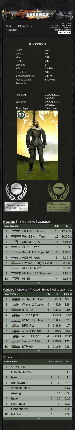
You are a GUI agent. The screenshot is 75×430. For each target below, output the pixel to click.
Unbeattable (19, 409)
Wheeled (22, 289)
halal (14, 398)
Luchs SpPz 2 (26, 315)
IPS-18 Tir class (27, 320)
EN (56, 30)
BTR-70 (22, 309)
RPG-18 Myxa (26, 268)
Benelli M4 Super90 (30, 252)
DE (60, 30)
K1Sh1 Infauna (26, 331)
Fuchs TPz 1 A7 (27, 299)
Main (9, 26)
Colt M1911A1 (26, 242)
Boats (45, 289)
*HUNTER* (18, 367)
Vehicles (8, 289)
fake (14, 377)
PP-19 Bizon (25, 247)
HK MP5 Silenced (28, 231)
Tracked (35, 289)
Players (23, 26)
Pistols (22, 221)
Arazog (16, 393)
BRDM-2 (22, 325)
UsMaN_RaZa (21, 372)
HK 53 (21, 278)
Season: (67, 30)
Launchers (44, 221)
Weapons (9, 221)
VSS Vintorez (25, 257)
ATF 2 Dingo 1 (26, 336)
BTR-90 (22, 346)
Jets (70, 289)
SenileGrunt (19, 382)
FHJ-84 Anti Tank (28, 236)
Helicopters (59, 289)
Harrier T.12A (25, 341)
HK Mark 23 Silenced (31, 273)
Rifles (31, 221)
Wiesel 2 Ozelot (27, 304)
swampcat (18, 403)
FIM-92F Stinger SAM (31, 263)
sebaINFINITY (21, 388)
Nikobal (16, 414)
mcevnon (12, 29)
